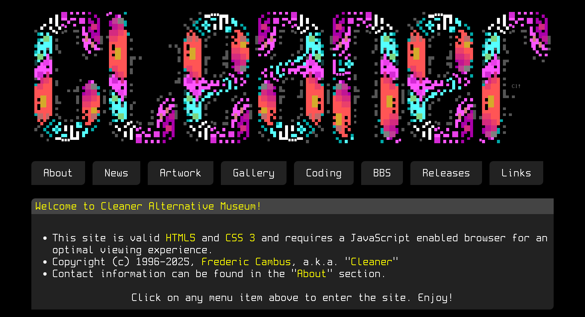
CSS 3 (240, 238)
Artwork (180, 173)
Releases (446, 173)
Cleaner (371, 261)
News (116, 173)
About (58, 173)
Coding (324, 173)
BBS (382, 173)
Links (516, 173)
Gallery (254, 173)
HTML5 (180, 238)
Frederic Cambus (246, 261)
